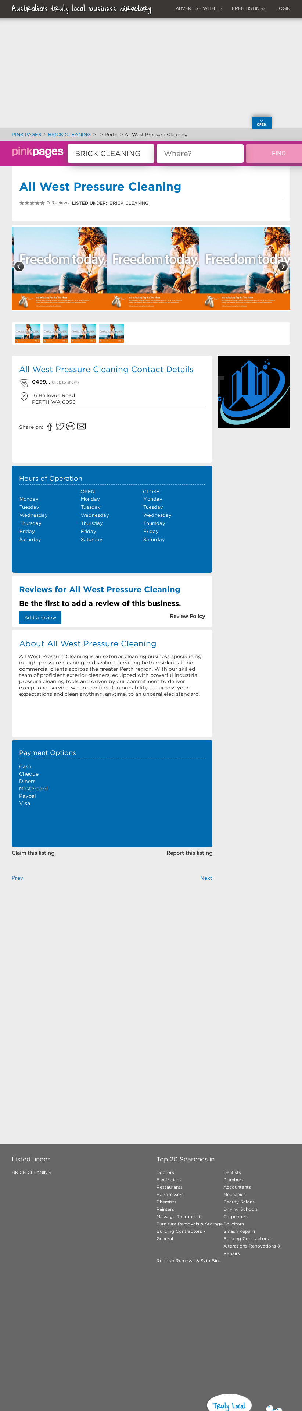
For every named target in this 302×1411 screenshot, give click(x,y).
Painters (165, 1209)
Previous (19, 266)
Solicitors (233, 1223)
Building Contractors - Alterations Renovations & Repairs (251, 1246)
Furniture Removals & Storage (190, 1223)
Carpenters (235, 1216)
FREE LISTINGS (249, 8)
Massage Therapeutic (180, 1216)
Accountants (237, 1187)
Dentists (232, 1172)
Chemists (166, 1201)
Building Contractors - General (181, 1235)
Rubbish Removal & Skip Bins (189, 1260)
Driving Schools (240, 1209)
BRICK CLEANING (31, 1172)
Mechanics (234, 1194)
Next (282, 266)
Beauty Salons (239, 1201)
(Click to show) (64, 382)
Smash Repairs (239, 1231)
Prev (17, 878)
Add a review (40, 617)
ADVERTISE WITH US (199, 8)
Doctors (165, 1172)
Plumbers (233, 1179)
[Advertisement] (254, 463)
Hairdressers (170, 1194)
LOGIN (283, 8)
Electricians (169, 1179)
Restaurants (170, 1187)
